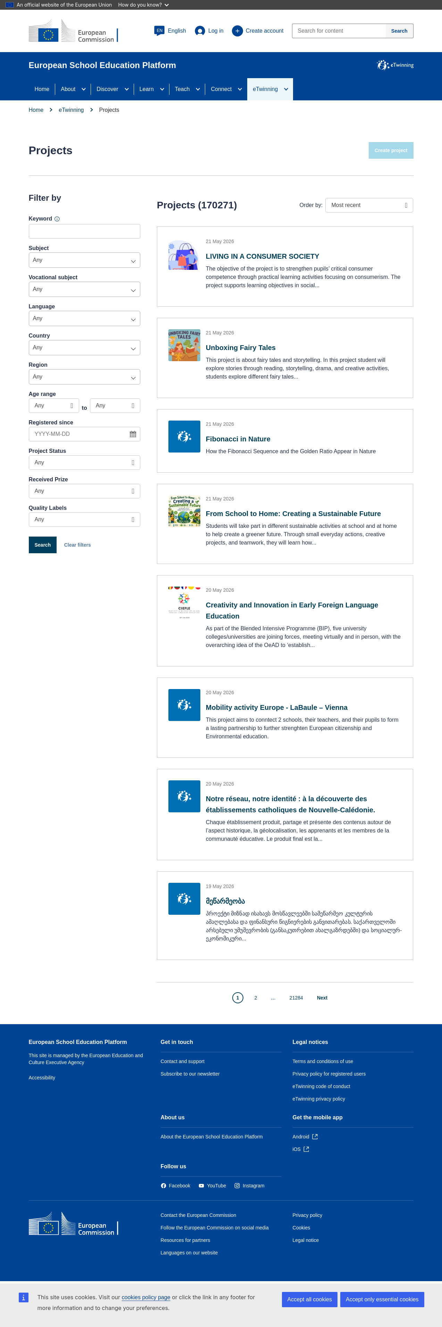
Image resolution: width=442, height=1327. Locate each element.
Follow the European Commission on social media (215, 1227)
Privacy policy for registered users (329, 1074)
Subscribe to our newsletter (190, 1074)
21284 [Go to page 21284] (296, 998)
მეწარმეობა (225, 901)
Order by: (311, 205)
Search (43, 545)
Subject (39, 248)
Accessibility (42, 1077)
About (68, 89)
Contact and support (183, 1061)
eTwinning (265, 89)
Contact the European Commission (198, 1215)
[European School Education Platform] (79, 31)
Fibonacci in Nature (238, 439)
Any (38, 260)
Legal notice (306, 1240)
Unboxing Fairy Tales (241, 347)
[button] (170, 30)
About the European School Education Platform (212, 1136)
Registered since (51, 422)
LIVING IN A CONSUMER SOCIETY (262, 256)
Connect (221, 89)
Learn (147, 89)
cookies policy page (146, 1297)
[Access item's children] (86, 89)
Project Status (47, 451)
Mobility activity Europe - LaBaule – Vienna (277, 707)
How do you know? (143, 5)
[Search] (400, 31)
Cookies (301, 1227)
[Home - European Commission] (79, 1225)
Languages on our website (189, 1252)
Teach (182, 89)
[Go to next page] (326, 997)
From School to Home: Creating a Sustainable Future (293, 513)
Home (42, 89)
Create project (391, 150)
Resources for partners (185, 1240)
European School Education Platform (78, 1042)
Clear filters (77, 545)
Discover (107, 89)
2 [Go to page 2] (256, 998)
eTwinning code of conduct (321, 1086)
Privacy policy (308, 1215)
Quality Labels (48, 508)
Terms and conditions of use (323, 1061)
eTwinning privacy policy (319, 1099)
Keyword (40, 219)
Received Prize (48, 479)
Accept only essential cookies (382, 1299)
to (84, 408)
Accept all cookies (309, 1299)
